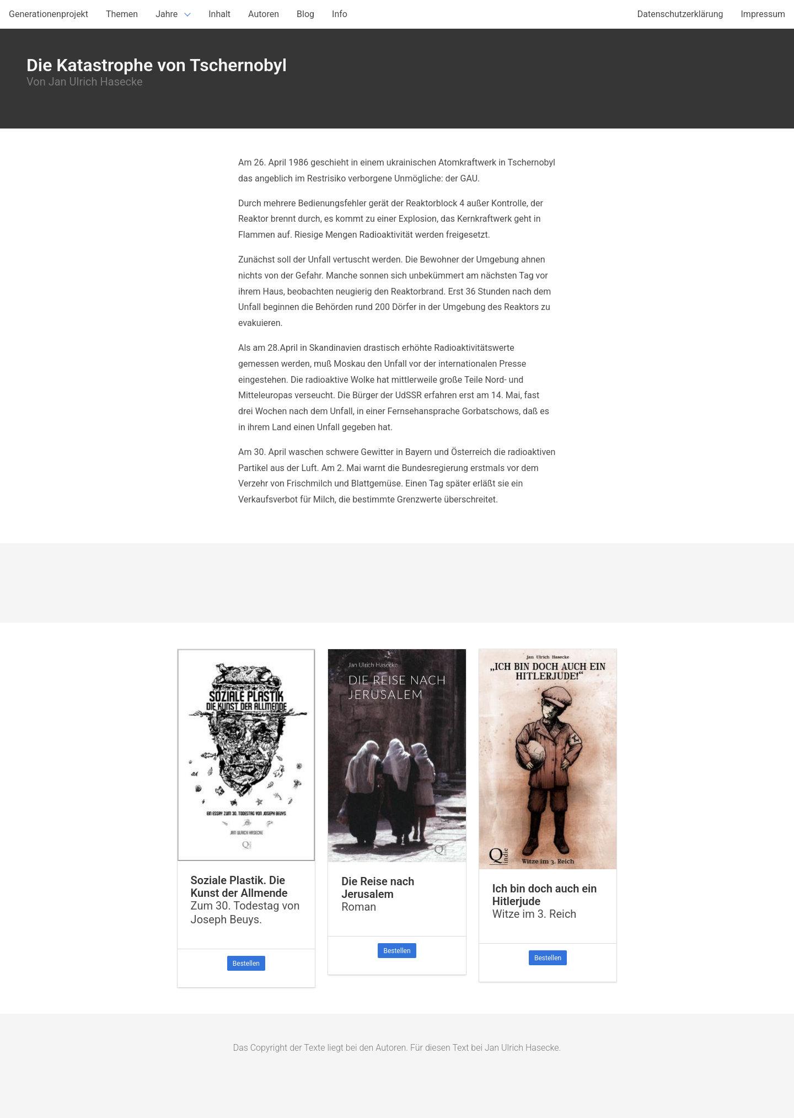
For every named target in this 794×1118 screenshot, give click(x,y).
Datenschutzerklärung (680, 14)
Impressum (763, 14)
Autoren (263, 14)
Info (339, 14)
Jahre (166, 14)
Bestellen (246, 963)
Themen (122, 14)
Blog (305, 14)
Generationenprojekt (48, 14)
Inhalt (219, 14)
